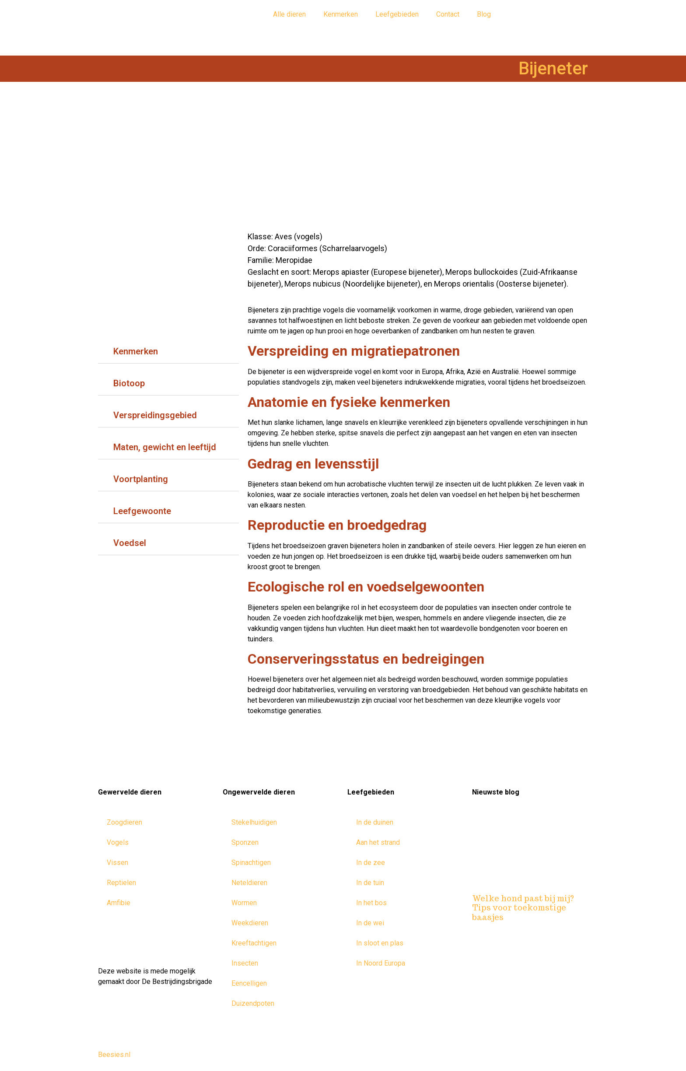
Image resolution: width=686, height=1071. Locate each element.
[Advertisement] (343, 160)
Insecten (244, 963)
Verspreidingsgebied (155, 415)
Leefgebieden (397, 14)
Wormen (244, 903)
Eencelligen (249, 983)
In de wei (370, 923)
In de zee (370, 862)
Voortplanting (140, 479)
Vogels (118, 842)
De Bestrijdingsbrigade (177, 981)
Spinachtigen (251, 862)
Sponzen (245, 842)
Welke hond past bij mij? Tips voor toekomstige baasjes (523, 907)
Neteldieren (249, 882)
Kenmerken (340, 14)
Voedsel (129, 543)
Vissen (117, 862)
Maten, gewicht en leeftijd (164, 447)
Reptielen (121, 882)
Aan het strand (378, 842)
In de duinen (374, 822)
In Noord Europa (380, 963)
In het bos (371, 903)
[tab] (168, 349)
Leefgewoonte (142, 511)
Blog (484, 14)
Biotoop (129, 383)
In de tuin (370, 882)
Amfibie (118, 903)
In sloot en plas (379, 943)
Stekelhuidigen (254, 822)
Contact (447, 14)
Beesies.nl (114, 1054)
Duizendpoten (252, 1003)
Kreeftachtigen (253, 943)
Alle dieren (289, 14)
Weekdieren (249, 923)
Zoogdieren (124, 822)
